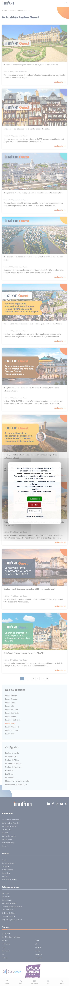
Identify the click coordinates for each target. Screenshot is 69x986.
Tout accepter (34, 499)
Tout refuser (34, 505)
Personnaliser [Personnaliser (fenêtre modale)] (34, 511)
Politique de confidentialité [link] (34, 517)
